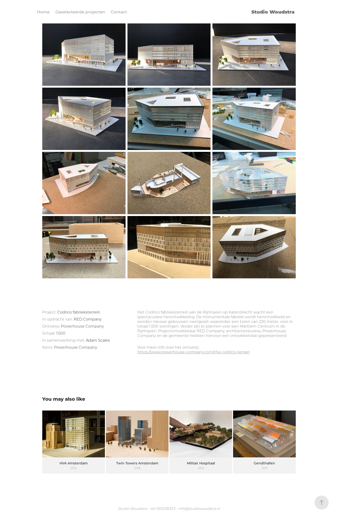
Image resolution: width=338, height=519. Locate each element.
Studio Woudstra (273, 11)
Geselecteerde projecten (80, 11)
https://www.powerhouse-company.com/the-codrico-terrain (193, 351)
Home (43, 11)
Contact (119, 11)
